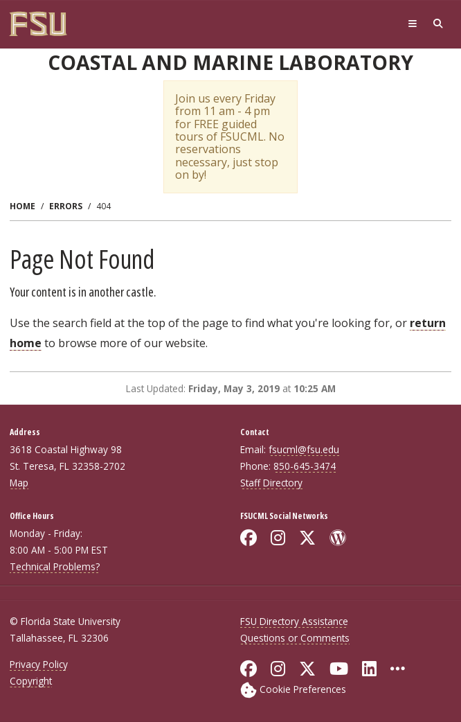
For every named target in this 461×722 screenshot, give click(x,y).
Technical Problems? (55, 566)
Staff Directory (271, 482)
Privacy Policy (39, 664)
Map (19, 482)
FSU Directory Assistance (294, 621)
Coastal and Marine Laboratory (230, 62)
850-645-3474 (304, 466)
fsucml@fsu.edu (304, 449)
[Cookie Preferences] (293, 689)
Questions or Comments (295, 637)
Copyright (31, 680)
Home (22, 206)
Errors (65, 206)
